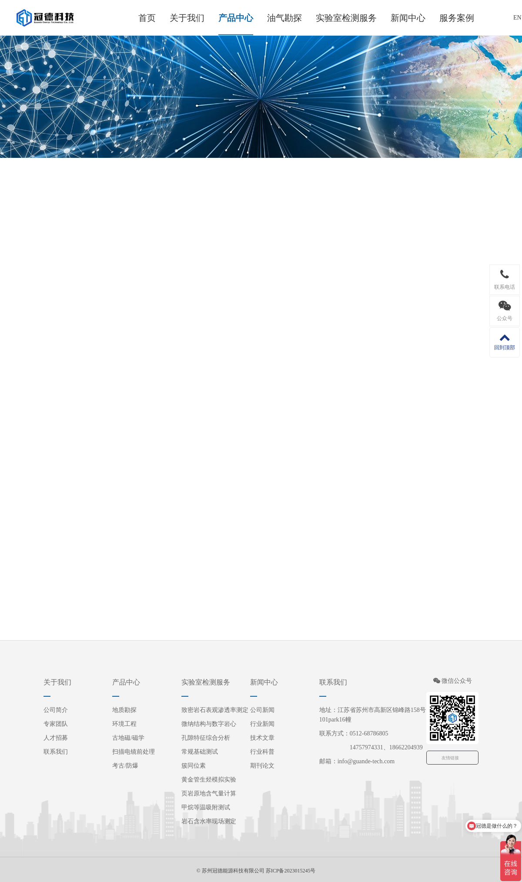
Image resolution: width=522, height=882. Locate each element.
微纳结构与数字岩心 (208, 724)
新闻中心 (408, 18)
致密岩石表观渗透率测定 (214, 710)
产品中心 (235, 18)
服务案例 (456, 18)
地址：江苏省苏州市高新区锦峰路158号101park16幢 (372, 715)
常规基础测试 (199, 751)
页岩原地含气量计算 (208, 793)
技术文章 (262, 738)
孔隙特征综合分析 (205, 738)
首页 (147, 18)
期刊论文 (262, 765)
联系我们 (56, 751)
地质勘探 (124, 710)
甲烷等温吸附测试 (205, 807)
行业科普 (262, 751)
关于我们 (187, 18)
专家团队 (56, 724)
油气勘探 (284, 18)
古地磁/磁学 (128, 738)
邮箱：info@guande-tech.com (357, 761)
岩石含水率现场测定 (208, 821)
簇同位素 (193, 765)
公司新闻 (262, 710)
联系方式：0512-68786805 (353, 733)
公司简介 (56, 710)
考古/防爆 (125, 765)
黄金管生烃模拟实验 (208, 779)
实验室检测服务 (346, 18)
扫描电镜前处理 (133, 751)
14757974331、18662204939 (371, 747)
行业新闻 (262, 724)
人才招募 (56, 738)
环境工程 (124, 724)
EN (517, 18)
